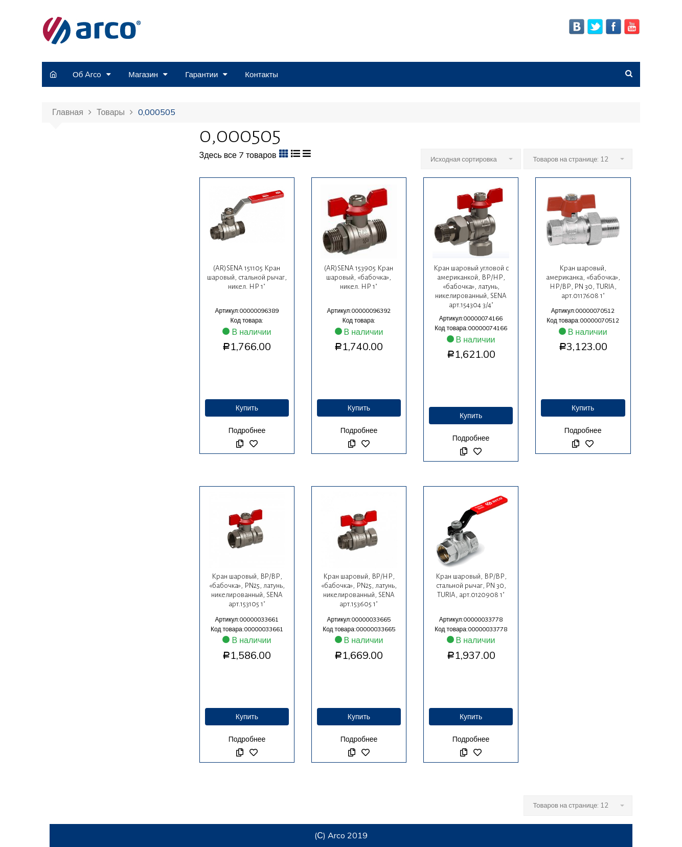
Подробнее (247, 430)
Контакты (261, 74)
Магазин (143, 74)
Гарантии (201, 74)
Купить (247, 408)
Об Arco (87, 74)
